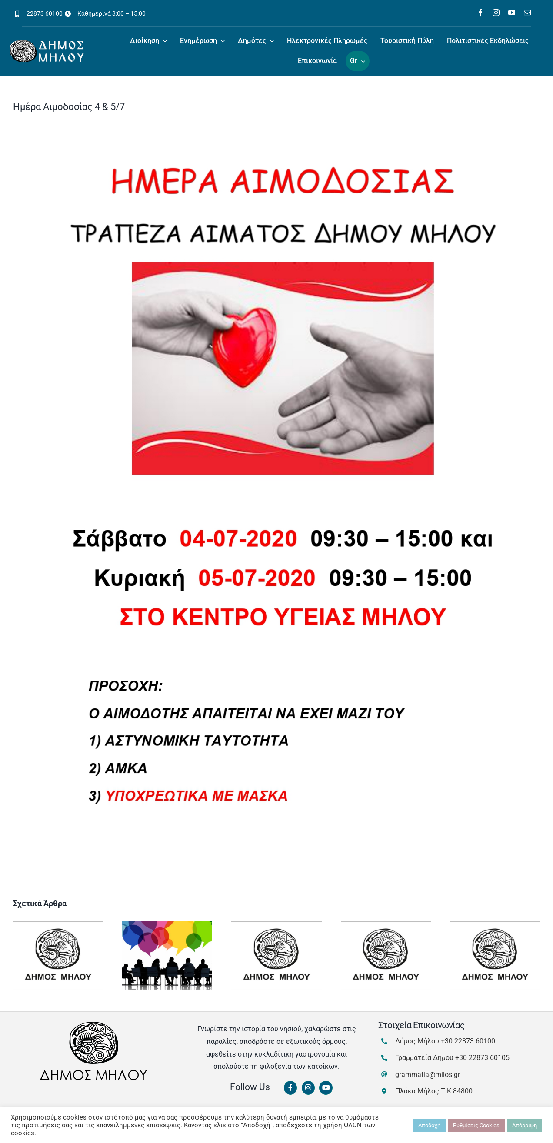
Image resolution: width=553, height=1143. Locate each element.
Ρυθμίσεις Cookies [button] (476, 1125)
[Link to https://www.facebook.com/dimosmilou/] (290, 1088)
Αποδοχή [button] (429, 1125)
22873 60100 (45, 13)
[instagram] (496, 12)
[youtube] (511, 12)
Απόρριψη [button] (524, 1125)
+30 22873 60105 (482, 1057)
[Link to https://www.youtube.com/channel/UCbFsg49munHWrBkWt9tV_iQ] (325, 1088)
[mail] (527, 12)
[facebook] (480, 12)
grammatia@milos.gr (427, 1074)
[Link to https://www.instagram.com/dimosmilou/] (308, 1088)
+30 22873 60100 (468, 1041)
